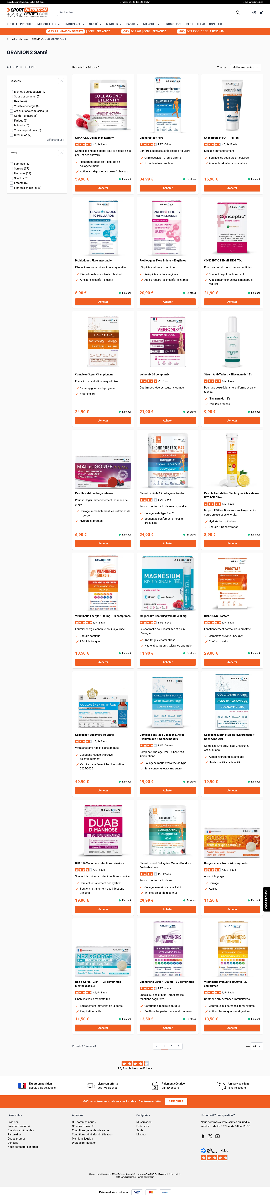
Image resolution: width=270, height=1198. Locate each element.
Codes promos (16, 1138)
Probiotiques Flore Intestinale (93, 260)
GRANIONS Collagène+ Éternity (94, 137)
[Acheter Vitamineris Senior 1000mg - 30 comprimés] (168, 1028)
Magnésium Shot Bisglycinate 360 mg (163, 616)
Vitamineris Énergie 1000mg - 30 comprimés (103, 616)
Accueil (11, 39)
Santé (139, 1130)
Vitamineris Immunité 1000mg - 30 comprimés (225, 984)
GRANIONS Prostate (216, 616)
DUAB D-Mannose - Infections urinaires (99, 863)
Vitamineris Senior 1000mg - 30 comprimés (167, 981)
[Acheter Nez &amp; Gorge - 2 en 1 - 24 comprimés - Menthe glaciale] (103, 1028)
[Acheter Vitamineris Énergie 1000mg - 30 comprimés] (103, 662)
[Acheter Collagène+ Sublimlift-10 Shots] (103, 790)
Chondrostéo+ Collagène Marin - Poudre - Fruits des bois (165, 865)
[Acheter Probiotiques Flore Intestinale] (103, 301)
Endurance (142, 1126)
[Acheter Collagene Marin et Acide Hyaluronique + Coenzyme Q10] (232, 790)
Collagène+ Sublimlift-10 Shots (94, 734)
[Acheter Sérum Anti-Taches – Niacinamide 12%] (232, 420)
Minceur (141, 1134)
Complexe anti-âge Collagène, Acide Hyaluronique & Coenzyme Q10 (162, 737)
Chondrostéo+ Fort (151, 137)
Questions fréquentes (21, 1130)
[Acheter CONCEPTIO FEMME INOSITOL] (232, 301)
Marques (23, 39)
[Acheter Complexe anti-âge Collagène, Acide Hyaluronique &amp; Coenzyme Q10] (168, 790)
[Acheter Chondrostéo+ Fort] (168, 188)
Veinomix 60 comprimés (155, 374)
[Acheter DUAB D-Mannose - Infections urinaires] (103, 909)
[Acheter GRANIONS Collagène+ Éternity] (103, 188)
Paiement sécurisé (19, 1126)
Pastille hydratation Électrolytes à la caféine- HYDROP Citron (231, 495)
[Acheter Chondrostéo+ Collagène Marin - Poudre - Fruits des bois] (168, 909)
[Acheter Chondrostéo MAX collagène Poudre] (168, 543)
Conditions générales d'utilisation (92, 1134)
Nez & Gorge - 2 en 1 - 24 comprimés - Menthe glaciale (99, 984)
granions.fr (131, 1177)
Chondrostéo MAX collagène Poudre (162, 493)
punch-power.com (146, 1177)
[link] (157, 1046)
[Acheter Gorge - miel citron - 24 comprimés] (232, 909)
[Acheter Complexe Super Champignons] (103, 420)
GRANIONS (38, 39)
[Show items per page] (257, 1046)
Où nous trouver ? (82, 1126)
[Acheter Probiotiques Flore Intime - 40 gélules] (168, 301)
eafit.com (120, 1177)
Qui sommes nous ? (84, 1122)
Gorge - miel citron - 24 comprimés (225, 863)
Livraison (13, 1122)
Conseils (13, 1142)
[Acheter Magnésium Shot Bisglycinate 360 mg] (168, 662)
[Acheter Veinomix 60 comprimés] (168, 420)
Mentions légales (82, 1138)
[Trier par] (245, 67)
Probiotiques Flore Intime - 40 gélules (163, 260)
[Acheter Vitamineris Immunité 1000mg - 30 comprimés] (232, 1028)
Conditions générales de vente (90, 1130)
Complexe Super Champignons (94, 374)
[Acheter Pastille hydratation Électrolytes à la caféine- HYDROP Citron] (232, 543)
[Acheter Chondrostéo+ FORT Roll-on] (232, 188)
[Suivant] (179, 1046)
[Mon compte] (254, 12)
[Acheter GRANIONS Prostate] (232, 662)
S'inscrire (176, 1101)
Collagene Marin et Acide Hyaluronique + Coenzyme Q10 (229, 737)
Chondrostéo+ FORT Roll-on (221, 137)
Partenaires (15, 1134)
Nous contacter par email (23, 1146)
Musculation (144, 1122)
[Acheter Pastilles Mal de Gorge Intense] (103, 543)
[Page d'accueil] (27, 12)
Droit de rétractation (84, 1142)
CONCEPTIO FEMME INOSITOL (223, 260)
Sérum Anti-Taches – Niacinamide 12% (228, 374)
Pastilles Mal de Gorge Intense (94, 493)
